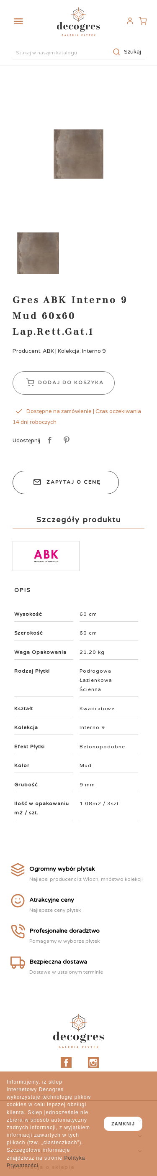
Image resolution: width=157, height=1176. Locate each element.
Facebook (66, 1062)
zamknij (123, 1123)
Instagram (93, 1062)
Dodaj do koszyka (63, 383)
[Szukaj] (78, 51)
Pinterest (65, 440)
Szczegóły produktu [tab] (78, 519)
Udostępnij (48, 440)
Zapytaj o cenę (66, 482)
